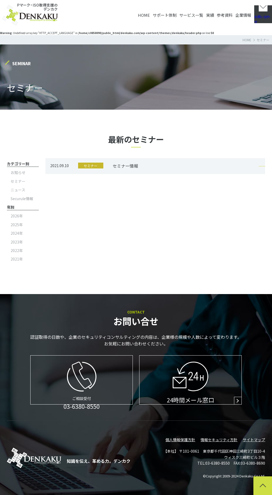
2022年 (17, 250)
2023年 (17, 242)
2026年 (17, 215)
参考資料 (206, 13)
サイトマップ (254, 439)
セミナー (18, 181)
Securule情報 (22, 198)
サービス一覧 (162, 13)
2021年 (17, 259)
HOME (104, 13)
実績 (186, 13)
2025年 (17, 224)
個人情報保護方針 (180, 439)
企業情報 (229, 13)
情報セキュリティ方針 (219, 439)
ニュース (18, 189)
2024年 (17, 233)
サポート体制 (130, 13)
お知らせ (18, 172)
